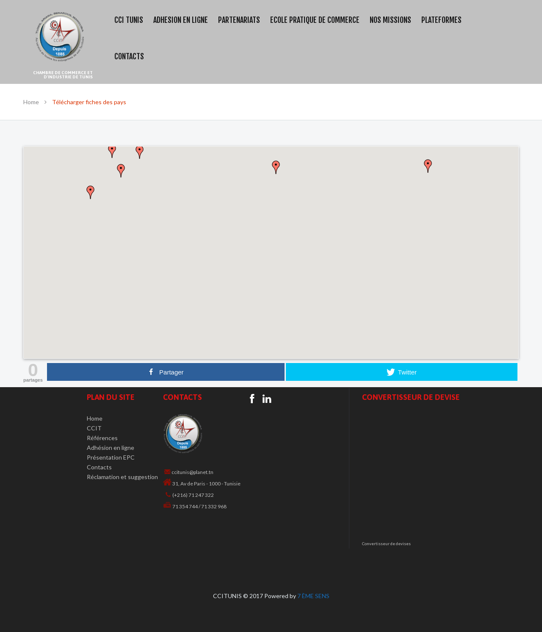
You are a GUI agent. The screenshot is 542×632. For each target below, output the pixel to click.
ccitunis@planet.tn (192, 472)
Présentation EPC (111, 457)
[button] (271, 247)
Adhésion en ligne (110, 447)
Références (102, 437)
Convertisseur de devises (386, 543)
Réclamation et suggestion (122, 476)
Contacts (99, 467)
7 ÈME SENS (313, 595)
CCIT (94, 428)
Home (31, 101)
